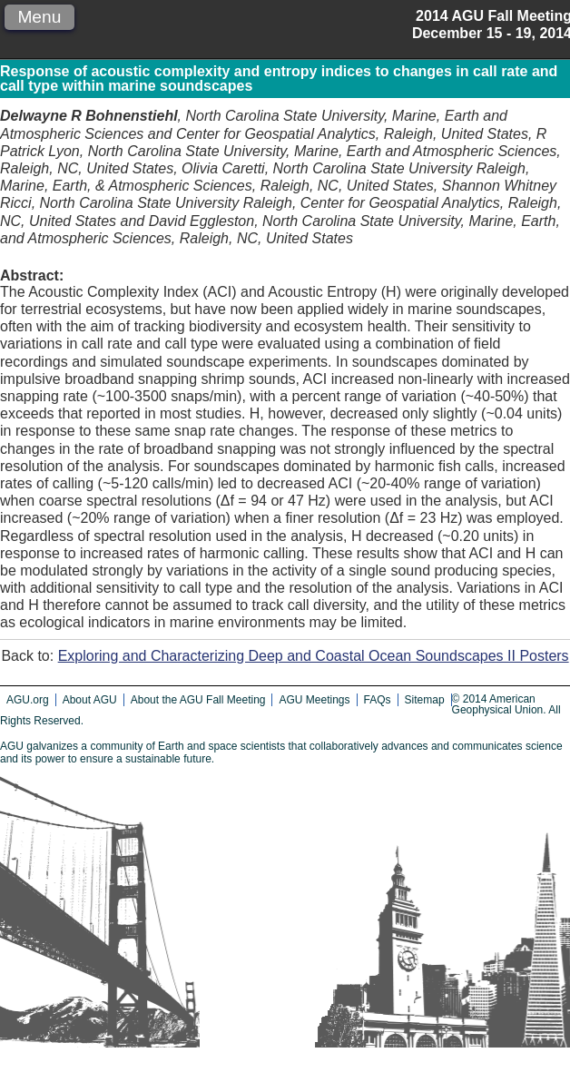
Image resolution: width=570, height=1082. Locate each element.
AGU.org (27, 699)
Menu (39, 16)
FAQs (377, 699)
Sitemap (425, 699)
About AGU (90, 699)
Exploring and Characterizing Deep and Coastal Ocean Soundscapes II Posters (313, 656)
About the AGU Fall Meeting (198, 699)
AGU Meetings (314, 699)
